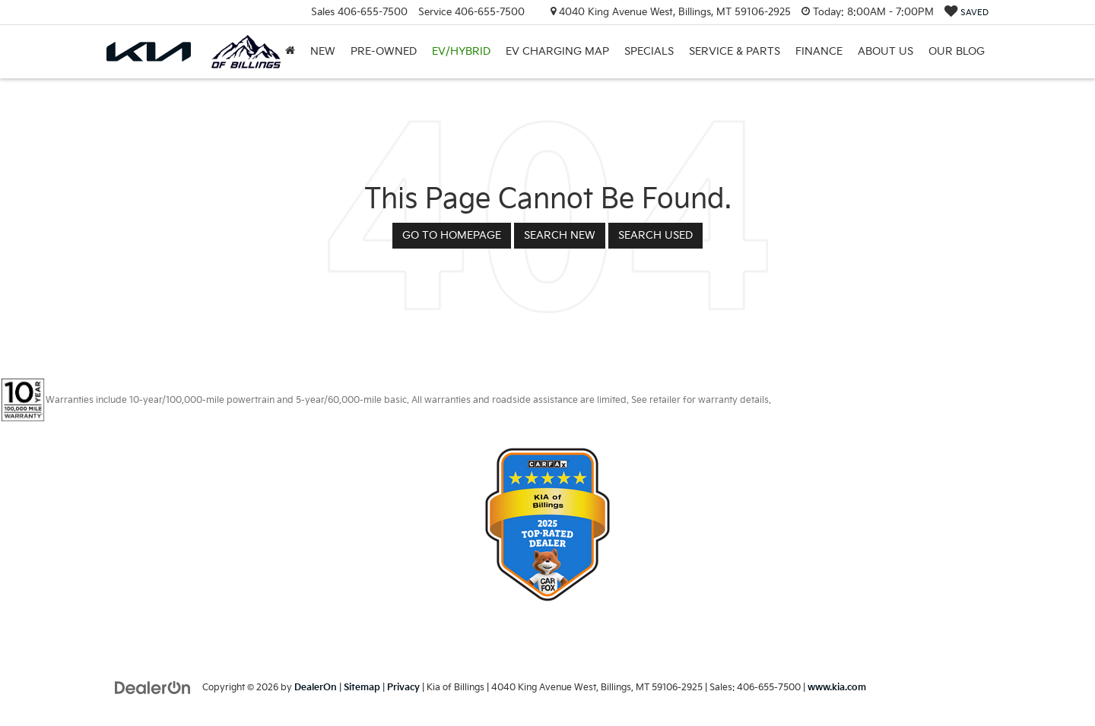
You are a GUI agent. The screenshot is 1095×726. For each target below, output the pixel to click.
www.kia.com (837, 687)
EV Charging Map (557, 51)
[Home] (290, 51)
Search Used (655, 235)
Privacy (403, 687)
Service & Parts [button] (734, 51)
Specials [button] (649, 51)
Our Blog (956, 51)
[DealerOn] (153, 686)
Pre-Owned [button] (384, 51)
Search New (559, 235)
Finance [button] (819, 51)
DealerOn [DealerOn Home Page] (315, 687)
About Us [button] (885, 51)
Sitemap (362, 687)
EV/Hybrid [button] (461, 51)
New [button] (322, 51)
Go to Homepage (451, 235)
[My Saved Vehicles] (966, 12)
